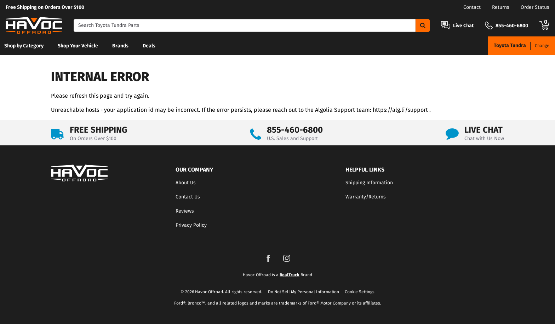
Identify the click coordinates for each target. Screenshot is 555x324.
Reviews (185, 211)
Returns (500, 7)
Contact (472, 7)
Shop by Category (24, 46)
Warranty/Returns (365, 197)
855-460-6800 (295, 130)
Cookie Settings (359, 291)
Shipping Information (369, 183)
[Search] (245, 25)
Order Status (535, 7)
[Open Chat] (445, 25)
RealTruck (289, 274)
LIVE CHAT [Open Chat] (483, 130)
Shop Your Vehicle (78, 46)
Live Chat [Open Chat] (463, 25)
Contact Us (188, 197)
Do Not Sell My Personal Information (303, 291)
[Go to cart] (544, 25)
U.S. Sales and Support (292, 138)
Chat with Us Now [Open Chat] (484, 138)
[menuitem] (24, 45)
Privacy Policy (191, 225)
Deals (149, 46)
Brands (120, 46)
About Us (186, 183)
